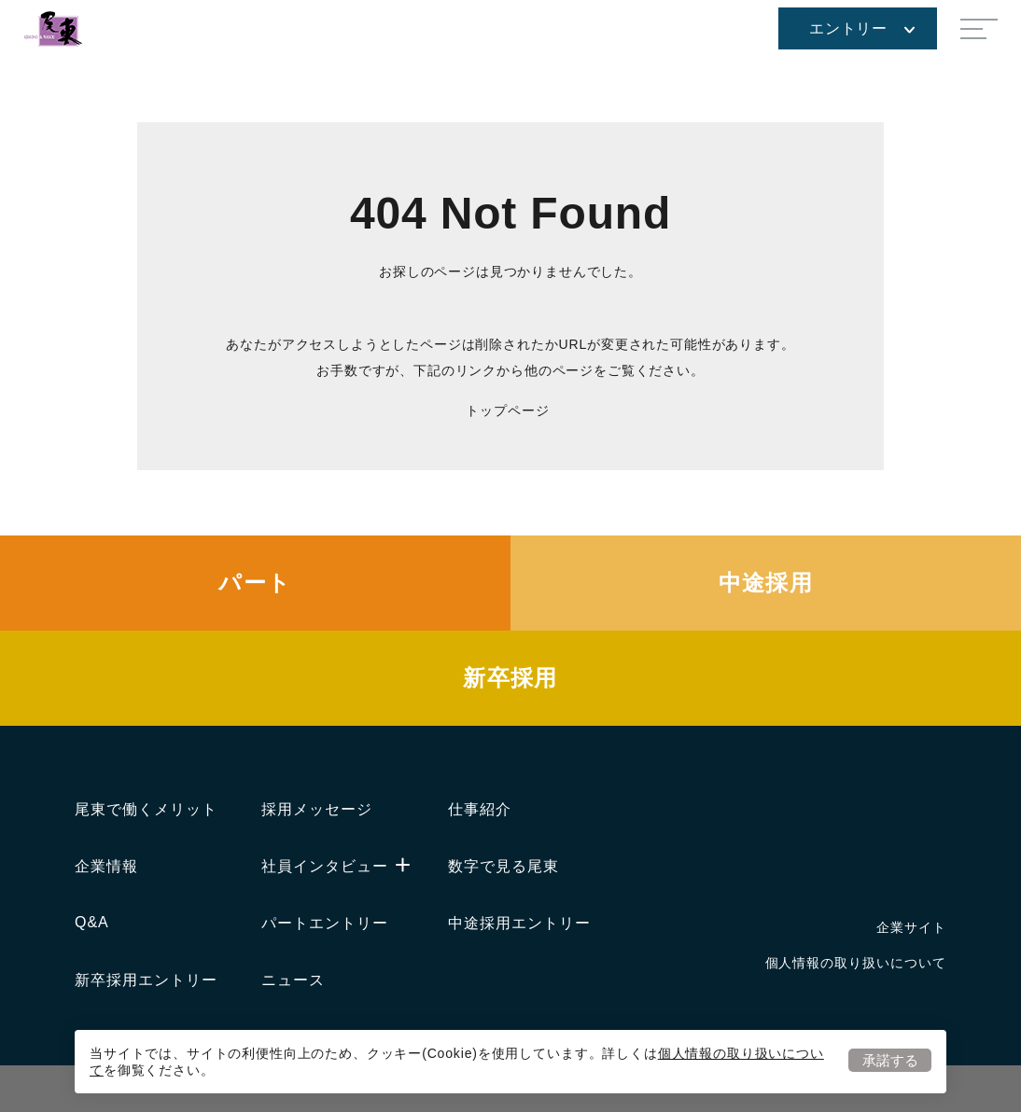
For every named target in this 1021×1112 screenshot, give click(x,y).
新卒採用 (510, 677)
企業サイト (911, 927)
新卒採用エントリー (146, 980)
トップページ (507, 410)
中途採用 (766, 582)
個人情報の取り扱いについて (855, 962)
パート (254, 582)
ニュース (293, 980)
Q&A (92, 922)
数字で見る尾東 (503, 866)
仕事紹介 (479, 809)
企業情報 (106, 866)
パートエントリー (324, 923)
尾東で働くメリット (146, 809)
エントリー (862, 28)
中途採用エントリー (519, 923)
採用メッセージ (316, 809)
